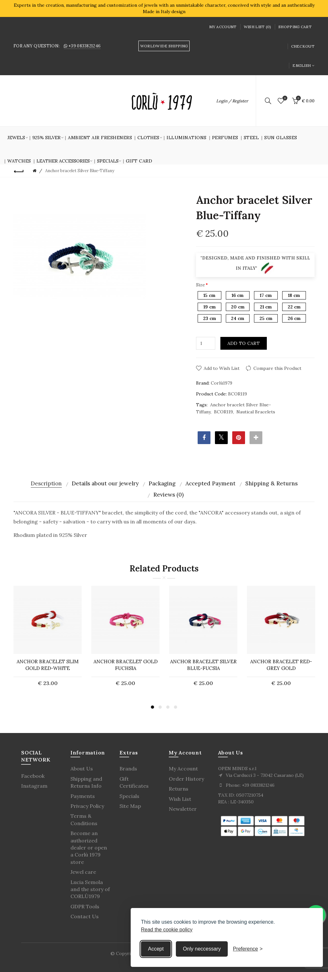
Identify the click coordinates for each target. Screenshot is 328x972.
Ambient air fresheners (100, 137)
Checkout (303, 46)
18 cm (294, 295)
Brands (128, 768)
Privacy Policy (87, 806)
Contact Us (84, 916)
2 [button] (160, 707)
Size (200, 285)
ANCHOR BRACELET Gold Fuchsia (126, 664)
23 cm (209, 318)
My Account (223, 26)
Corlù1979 (221, 383)
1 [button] (152, 707)
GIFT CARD (139, 161)
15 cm (209, 295)
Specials (129, 796)
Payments (82, 796)
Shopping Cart (295, 26)
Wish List (180, 799)
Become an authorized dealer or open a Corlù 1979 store (88, 847)
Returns (178, 788)
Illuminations (187, 137)
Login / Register (232, 101)
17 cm (266, 295)
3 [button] (167, 707)
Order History (186, 779)
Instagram (34, 786)
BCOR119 (223, 412)
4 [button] (175, 707)
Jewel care (83, 872)
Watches (19, 161)
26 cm (294, 318)
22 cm (294, 307)
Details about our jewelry (105, 483)
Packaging (162, 483)
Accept (156, 949)
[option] (47, 640)
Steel (251, 137)
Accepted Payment (210, 483)
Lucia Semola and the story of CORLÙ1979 (90, 889)
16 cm (237, 295)
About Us (81, 768)
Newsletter (183, 809)
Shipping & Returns (271, 483)
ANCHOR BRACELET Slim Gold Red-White (47, 664)
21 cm (266, 307)
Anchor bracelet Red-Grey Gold (281, 664)
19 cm (209, 307)
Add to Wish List (222, 368)
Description (46, 483)
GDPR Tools (84, 906)
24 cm (237, 318)
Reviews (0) (168, 494)
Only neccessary (202, 949)
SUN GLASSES (280, 137)
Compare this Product (277, 368)
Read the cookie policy (167, 929)
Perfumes (225, 137)
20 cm (237, 307)
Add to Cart (243, 343)
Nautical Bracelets (255, 412)
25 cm (265, 318)
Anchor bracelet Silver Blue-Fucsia (203, 664)
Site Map (130, 806)
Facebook (33, 776)
